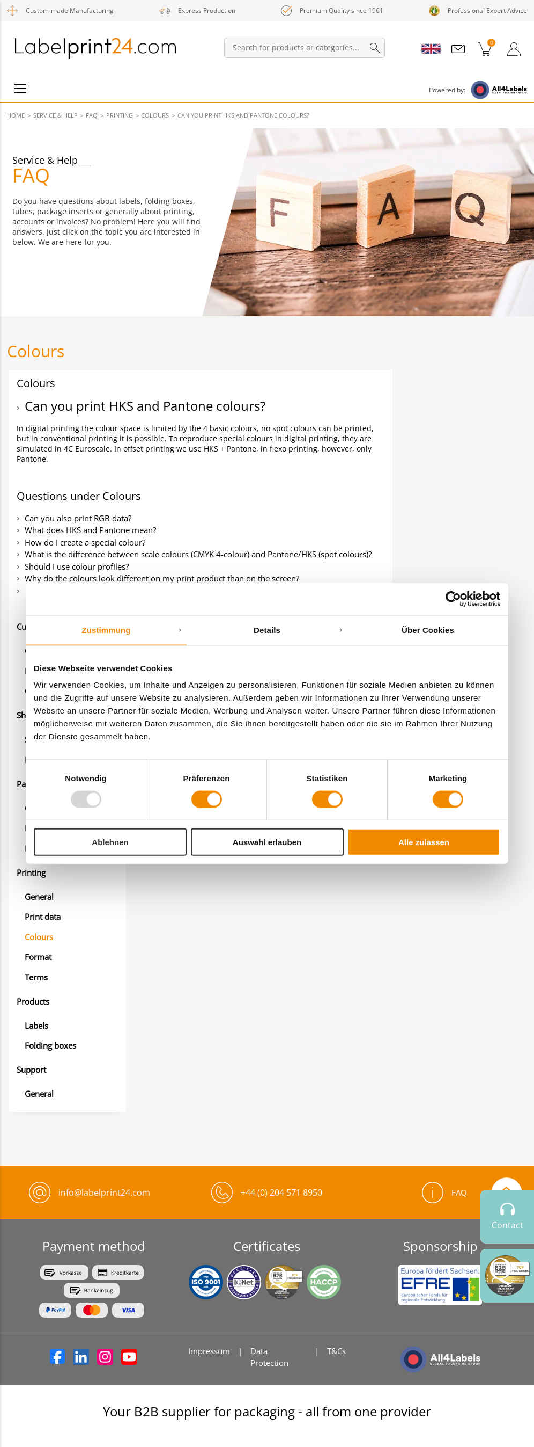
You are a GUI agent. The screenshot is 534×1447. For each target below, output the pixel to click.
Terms (36, 977)
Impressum (209, 1351)
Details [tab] (267, 629)
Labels (36, 1025)
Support (31, 1069)
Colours (39, 937)
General (39, 896)
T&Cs (336, 1351)
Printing (31, 872)
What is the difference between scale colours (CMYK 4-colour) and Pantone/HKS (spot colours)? (198, 554)
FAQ (444, 1192)
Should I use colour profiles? (77, 566)
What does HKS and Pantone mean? (90, 530)
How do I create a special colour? (85, 542)
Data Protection (269, 1357)
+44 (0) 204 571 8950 (281, 1192)
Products (33, 1001)
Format (38, 956)
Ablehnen (110, 842)
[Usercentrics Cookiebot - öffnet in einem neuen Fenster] (453, 599)
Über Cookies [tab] (428, 629)
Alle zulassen (423, 842)
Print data (43, 916)
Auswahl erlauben (267, 842)
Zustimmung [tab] (106, 629)
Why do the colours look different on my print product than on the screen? (162, 578)
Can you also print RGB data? (78, 518)
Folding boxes (50, 1045)
